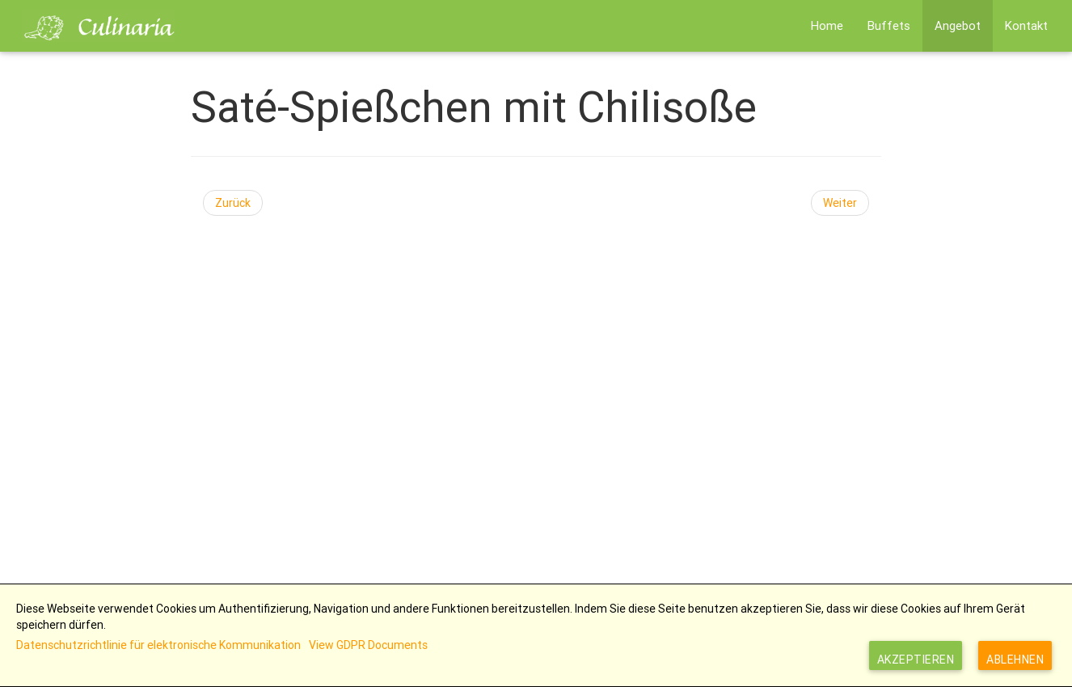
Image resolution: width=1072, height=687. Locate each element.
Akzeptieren (916, 659)
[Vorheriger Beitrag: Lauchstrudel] (233, 203)
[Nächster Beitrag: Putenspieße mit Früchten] (840, 203)
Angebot (958, 25)
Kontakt (1026, 25)
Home (827, 25)
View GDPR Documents (368, 645)
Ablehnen (1015, 659)
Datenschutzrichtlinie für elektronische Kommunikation (158, 645)
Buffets (888, 25)
